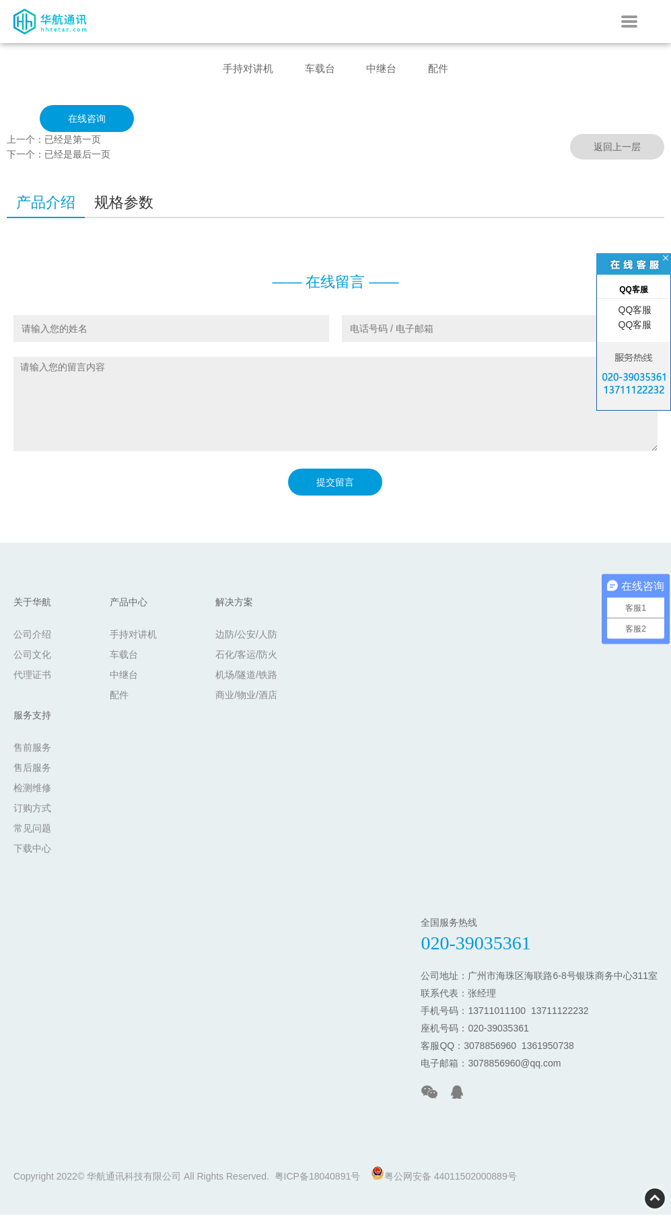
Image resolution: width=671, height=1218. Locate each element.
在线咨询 (87, 121)
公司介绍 (32, 637)
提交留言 (335, 485)
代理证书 (32, 678)
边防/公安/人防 (246, 637)
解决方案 (234, 605)
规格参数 (123, 205)
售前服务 (32, 750)
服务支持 (32, 718)
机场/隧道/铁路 (246, 678)
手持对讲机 (238, 69)
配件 (449, 69)
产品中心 (128, 605)
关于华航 (32, 605)
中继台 (385, 69)
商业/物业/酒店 (246, 698)
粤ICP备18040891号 (318, 1179)
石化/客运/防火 (246, 657)
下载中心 (32, 851)
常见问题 (32, 831)
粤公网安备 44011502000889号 (444, 1177)
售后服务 (32, 771)
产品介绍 (45, 205)
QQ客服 (634, 309)
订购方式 (32, 811)
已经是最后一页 (77, 157)
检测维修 (32, 791)
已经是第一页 (72, 142)
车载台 (318, 69)
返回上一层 (617, 150)
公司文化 (32, 657)
